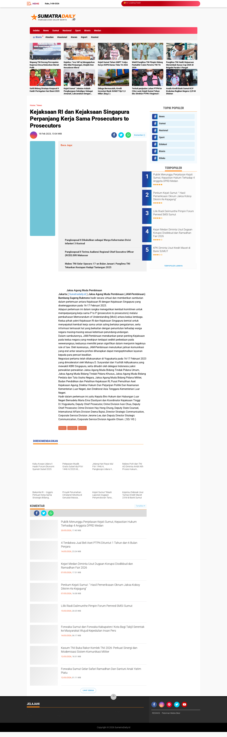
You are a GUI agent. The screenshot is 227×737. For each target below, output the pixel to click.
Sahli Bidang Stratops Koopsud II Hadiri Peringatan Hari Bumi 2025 (44, 89)
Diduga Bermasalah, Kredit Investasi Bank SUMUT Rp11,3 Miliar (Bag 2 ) (111, 91)
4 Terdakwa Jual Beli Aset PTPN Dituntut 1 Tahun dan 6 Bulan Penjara (98, 551)
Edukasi (163, 144)
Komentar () (139, 135)
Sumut (55, 30)
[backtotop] (113, 702)
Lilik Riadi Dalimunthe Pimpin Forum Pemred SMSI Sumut (100, 614)
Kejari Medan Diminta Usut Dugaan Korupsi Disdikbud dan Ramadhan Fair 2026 (99, 572)
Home (35, 3)
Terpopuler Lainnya (173, 254)
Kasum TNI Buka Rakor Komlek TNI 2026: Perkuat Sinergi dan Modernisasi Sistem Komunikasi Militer (98, 659)
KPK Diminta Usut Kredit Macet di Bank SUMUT (174, 240)
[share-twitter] (121, 135)
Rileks (162, 158)
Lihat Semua (88, 695)
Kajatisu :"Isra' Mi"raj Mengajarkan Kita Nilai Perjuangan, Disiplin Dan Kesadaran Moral (79, 65)
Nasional (67, 30)
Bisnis (87, 30)
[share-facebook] (114, 135)
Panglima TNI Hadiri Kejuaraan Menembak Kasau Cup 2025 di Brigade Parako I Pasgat (180, 65)
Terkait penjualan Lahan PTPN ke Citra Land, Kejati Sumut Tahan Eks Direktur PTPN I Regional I (147, 91)
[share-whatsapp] (128, 135)
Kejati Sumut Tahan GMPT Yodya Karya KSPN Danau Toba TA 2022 (113, 63)
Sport (78, 30)
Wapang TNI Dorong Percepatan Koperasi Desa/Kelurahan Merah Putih (44, 65)
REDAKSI (156, 718)
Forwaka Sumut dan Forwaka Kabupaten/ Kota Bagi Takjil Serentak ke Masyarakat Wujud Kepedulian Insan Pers (103, 638)
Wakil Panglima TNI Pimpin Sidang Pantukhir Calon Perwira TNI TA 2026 (147, 65)
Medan (97, 30)
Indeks (36, 30)
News (46, 30)
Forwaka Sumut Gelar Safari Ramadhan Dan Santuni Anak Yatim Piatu (100, 677)
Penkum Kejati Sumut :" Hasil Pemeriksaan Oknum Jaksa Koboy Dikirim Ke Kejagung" (98, 593)
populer (73, 433)
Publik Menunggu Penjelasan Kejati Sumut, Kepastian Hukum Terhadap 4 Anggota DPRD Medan (101, 533)
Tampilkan (140, 511)
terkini (84, 433)
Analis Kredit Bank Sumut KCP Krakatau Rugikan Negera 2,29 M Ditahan (181, 91)
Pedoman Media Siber (173, 718)
